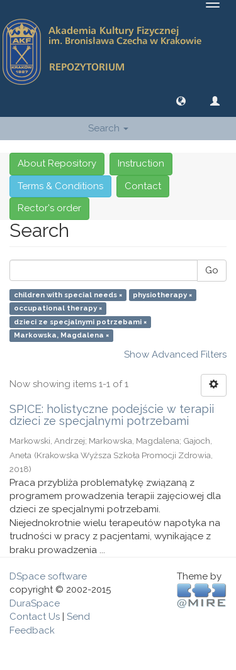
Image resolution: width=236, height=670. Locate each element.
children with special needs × (68, 294)
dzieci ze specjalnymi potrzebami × (80, 321)
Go (211, 270)
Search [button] (108, 128)
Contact (143, 186)
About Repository (57, 163)
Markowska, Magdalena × (61, 335)
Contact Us (34, 616)
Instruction (141, 163)
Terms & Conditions (60, 186)
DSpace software (48, 576)
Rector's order (49, 208)
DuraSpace (34, 603)
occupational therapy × (58, 308)
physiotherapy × (162, 294)
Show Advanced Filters (175, 354)
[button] (181, 101)
